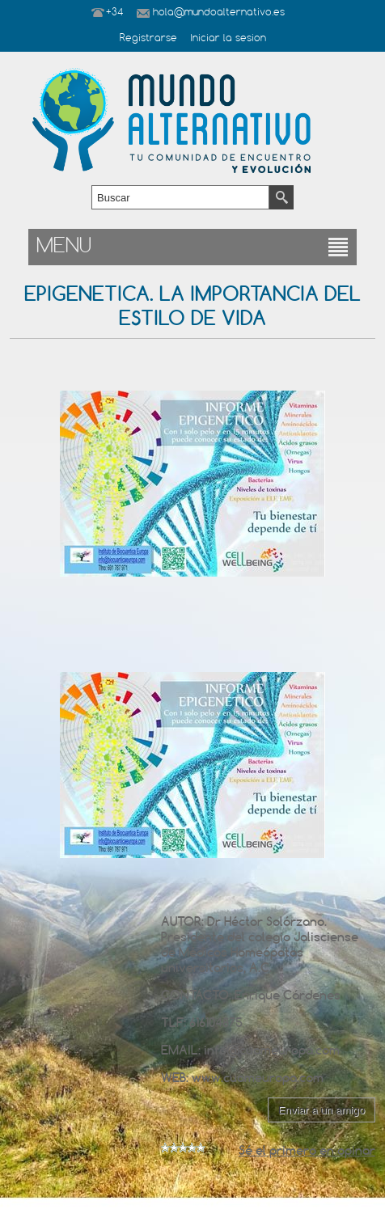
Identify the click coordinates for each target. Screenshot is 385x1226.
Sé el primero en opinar (307, 1150)
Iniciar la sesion (228, 39)
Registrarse (148, 39)
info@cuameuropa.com (272, 1050)
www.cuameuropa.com (258, 1077)
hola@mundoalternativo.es (219, 13)
